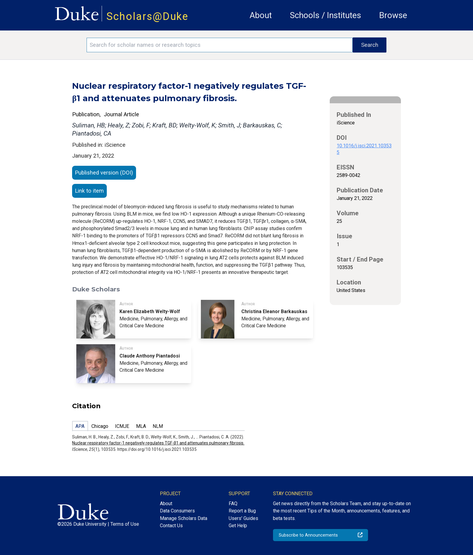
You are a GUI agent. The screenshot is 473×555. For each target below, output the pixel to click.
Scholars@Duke (147, 16)
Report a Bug (242, 511)
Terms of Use (124, 524)
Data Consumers (177, 511)
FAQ (233, 503)
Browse (393, 15)
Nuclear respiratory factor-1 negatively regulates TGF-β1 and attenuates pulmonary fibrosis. (158, 443)
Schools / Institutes (325, 15)
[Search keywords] (220, 45)
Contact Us (171, 525)
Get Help (238, 525)
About (260, 15)
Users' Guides (243, 518)
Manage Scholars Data (183, 518)
